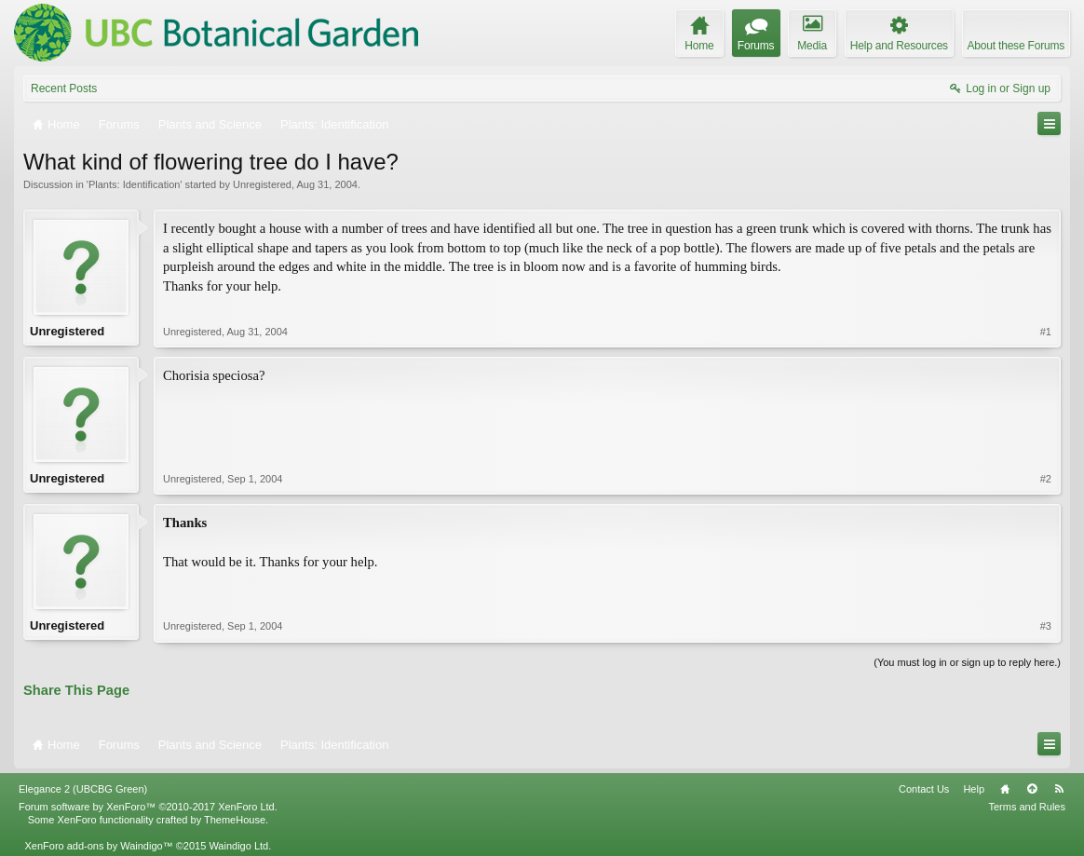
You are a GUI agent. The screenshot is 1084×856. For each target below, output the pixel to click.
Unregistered (262, 184)
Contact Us (924, 789)
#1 (1045, 331)
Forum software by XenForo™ (148, 806)
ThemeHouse (234, 819)
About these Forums (1016, 45)
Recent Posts (64, 88)
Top (1031, 788)
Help (973, 789)
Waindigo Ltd (238, 845)
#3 (1045, 626)
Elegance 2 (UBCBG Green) (83, 789)
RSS (1058, 788)
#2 (1045, 478)
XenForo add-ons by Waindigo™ (98, 845)
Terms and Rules (1026, 806)
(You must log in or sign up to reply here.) (967, 662)
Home (1004, 788)
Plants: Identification (134, 184)
